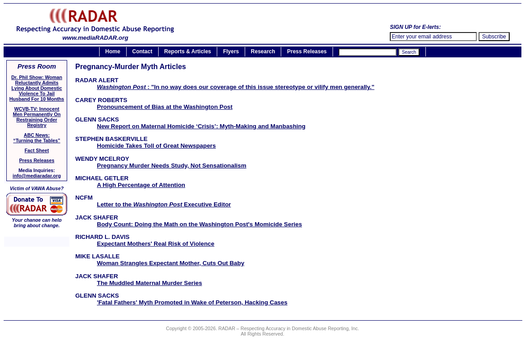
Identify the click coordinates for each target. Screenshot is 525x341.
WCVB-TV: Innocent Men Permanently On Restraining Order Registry (37, 117)
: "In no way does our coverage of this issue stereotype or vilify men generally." (235, 87)
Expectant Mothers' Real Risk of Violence (156, 243)
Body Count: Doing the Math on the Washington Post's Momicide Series (199, 224)
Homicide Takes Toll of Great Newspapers (156, 145)
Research (263, 52)
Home (112, 52)
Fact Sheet (37, 150)
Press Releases (307, 52)
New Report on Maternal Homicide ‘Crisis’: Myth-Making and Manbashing (201, 126)
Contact (142, 52)
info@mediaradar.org (37, 175)
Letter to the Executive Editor (164, 204)
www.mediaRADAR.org (95, 35)
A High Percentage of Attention (141, 185)
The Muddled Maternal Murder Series (149, 283)
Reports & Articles (187, 52)
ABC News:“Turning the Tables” (36, 137)
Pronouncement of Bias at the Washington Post (165, 106)
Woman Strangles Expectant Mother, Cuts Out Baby (170, 263)
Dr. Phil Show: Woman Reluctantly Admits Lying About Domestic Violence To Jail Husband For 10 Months (36, 88)
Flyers (231, 52)
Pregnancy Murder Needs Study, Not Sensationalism (172, 165)
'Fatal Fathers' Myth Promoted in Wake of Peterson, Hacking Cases (192, 302)
